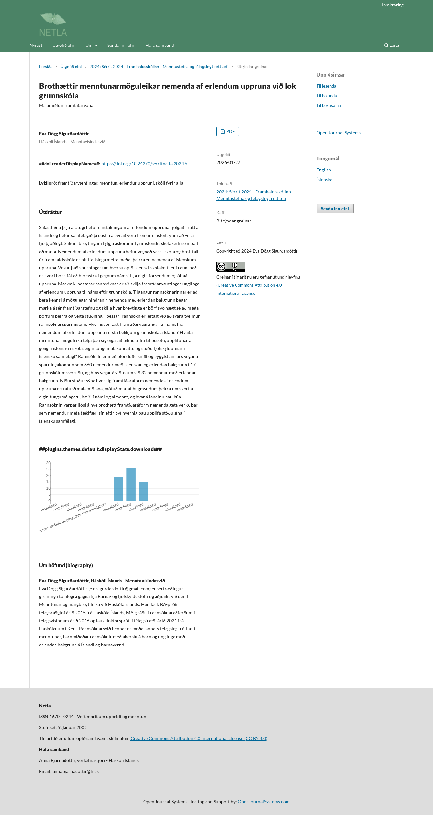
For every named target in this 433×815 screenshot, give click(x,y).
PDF (230, 131)
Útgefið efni (64, 45)
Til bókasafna (329, 105)
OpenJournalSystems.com (264, 801)
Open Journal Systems (339, 132)
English (324, 169)
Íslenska (324, 179)
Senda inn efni (121, 45)
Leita (391, 45)
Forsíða (46, 66)
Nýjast (35, 45)
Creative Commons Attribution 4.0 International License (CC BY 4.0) (198, 738)
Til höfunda (327, 95)
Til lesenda (326, 85)
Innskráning (393, 4)
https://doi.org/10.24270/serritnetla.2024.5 (144, 163)
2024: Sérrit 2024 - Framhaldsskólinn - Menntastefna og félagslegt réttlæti (158, 66)
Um (90, 45)
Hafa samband (160, 45)
